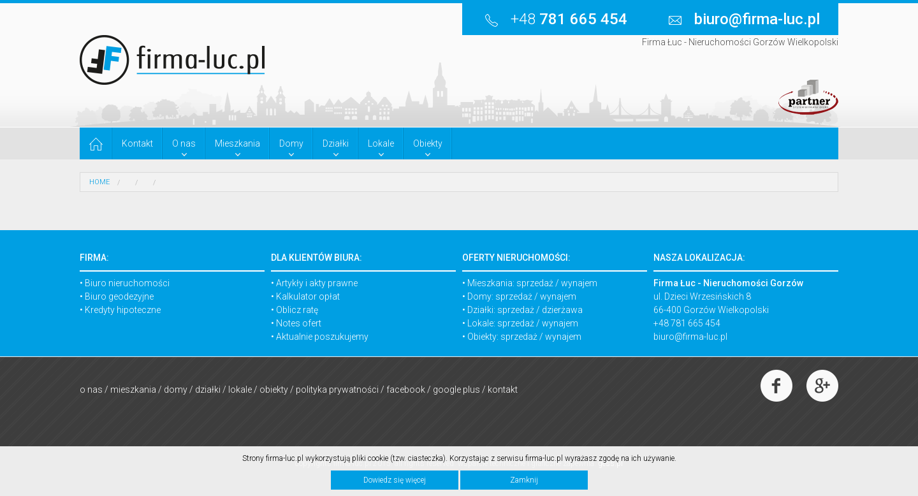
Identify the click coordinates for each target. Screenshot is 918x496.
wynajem (579, 283)
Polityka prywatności (337, 389)
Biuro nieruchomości (127, 283)
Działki (208, 389)
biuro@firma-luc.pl (690, 337)
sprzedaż (534, 283)
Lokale (240, 389)
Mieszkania (133, 389)
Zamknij (524, 480)
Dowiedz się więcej (394, 480)
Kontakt (503, 389)
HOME (99, 182)
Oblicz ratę (297, 310)
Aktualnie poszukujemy (322, 337)
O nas (91, 389)
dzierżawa (562, 310)
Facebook (405, 389)
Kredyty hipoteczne (123, 310)
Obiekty (273, 389)
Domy (175, 389)
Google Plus (456, 389)
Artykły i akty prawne (317, 283)
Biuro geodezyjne (119, 296)
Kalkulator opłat (308, 296)
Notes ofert (298, 323)
